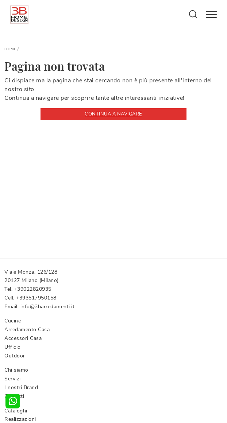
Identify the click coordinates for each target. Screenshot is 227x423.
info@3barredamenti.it (47, 306)
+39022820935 (32, 289)
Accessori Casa (23, 338)
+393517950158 (36, 297)
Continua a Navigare (113, 114)
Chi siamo (16, 370)
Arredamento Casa (27, 329)
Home (10, 49)
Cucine (12, 320)
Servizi (12, 378)
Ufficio (12, 347)
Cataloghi (15, 410)
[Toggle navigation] (211, 14)
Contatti (14, 396)
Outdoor (14, 355)
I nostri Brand (21, 387)
